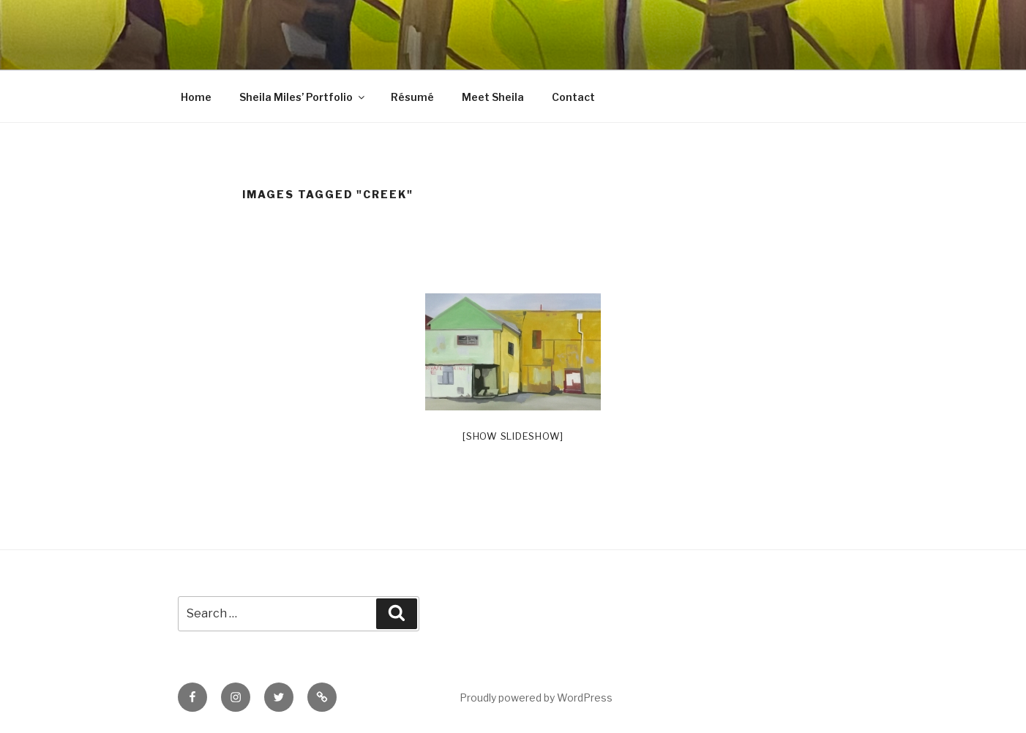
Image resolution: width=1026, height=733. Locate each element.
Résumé (412, 97)
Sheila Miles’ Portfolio (303, 97)
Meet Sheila (493, 97)
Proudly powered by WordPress (536, 697)
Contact (573, 97)
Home (196, 97)
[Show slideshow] (513, 436)
